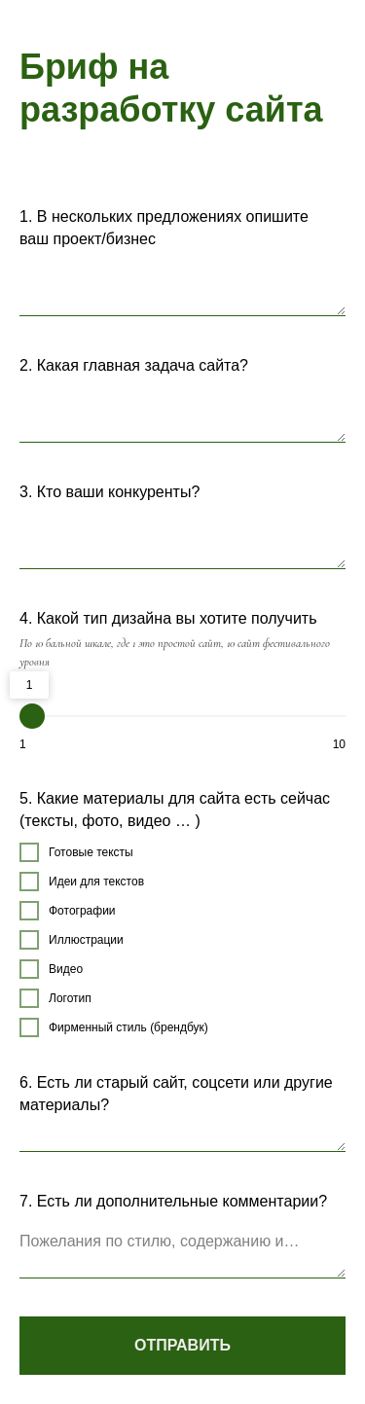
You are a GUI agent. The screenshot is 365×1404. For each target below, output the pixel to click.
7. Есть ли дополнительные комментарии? (173, 1201)
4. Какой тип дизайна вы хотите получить (168, 618)
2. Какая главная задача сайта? (133, 365)
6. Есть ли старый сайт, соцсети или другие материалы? (176, 1093)
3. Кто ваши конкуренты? (109, 492)
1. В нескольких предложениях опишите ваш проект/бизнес (164, 227)
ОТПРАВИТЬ (182, 1345)
